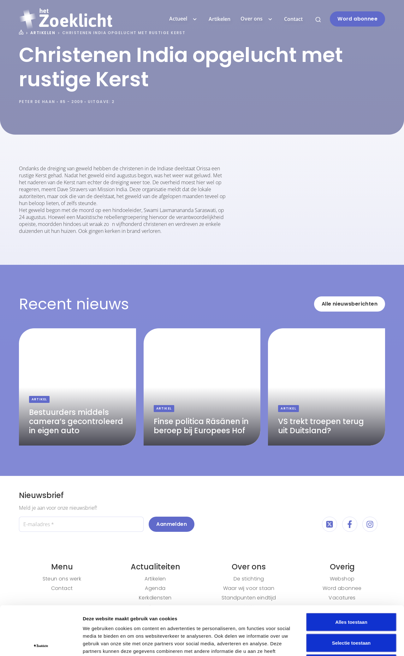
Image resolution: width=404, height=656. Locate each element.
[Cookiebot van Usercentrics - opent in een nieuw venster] (40, 643)
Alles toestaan (351, 573)
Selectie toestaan (351, 594)
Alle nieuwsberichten (349, 303)
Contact (293, 18)
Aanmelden (171, 524)
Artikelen (219, 18)
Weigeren (351, 614)
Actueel (184, 19)
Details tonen (341, 643)
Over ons (257, 19)
